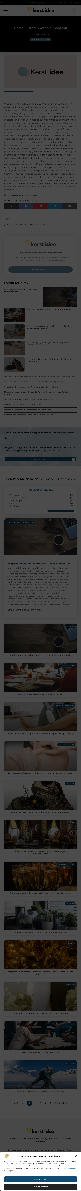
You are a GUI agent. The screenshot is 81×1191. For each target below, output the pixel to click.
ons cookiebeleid (70, 1168)
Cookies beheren (40, 1187)
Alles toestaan (40, 1179)
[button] (75, 1156)
